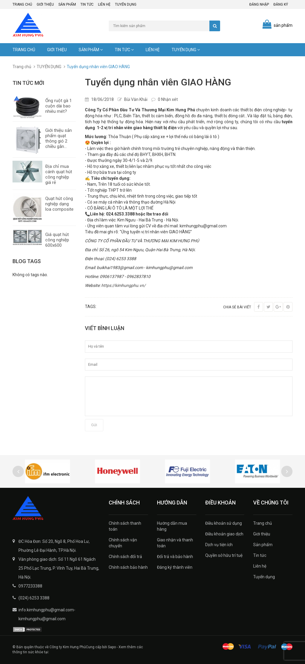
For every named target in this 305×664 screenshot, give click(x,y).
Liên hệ (104, 4)
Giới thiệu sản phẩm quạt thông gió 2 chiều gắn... (58, 138)
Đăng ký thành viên (174, 567)
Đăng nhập (259, 4)
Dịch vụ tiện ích (219, 544)
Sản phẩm (67, 4)
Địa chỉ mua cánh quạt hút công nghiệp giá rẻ (58, 174)
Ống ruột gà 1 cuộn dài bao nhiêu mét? (58, 106)
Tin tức (87, 4)
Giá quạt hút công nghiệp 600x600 (57, 240)
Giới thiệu (45, 4)
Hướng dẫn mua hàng (172, 526)
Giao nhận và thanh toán (175, 543)
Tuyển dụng (125, 4)
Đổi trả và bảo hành (175, 556)
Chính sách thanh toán (125, 526)
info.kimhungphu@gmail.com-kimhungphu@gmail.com (46, 614)
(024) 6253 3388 (33, 598)
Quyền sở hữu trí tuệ (223, 555)
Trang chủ (22, 4)
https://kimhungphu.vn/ (123, 285)
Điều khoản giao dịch (224, 534)
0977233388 (30, 586)
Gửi (94, 425)
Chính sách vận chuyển (123, 543)
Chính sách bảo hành (128, 567)
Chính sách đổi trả (125, 556)
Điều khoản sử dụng (223, 523)
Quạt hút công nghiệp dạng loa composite (59, 204)
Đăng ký (280, 4)
